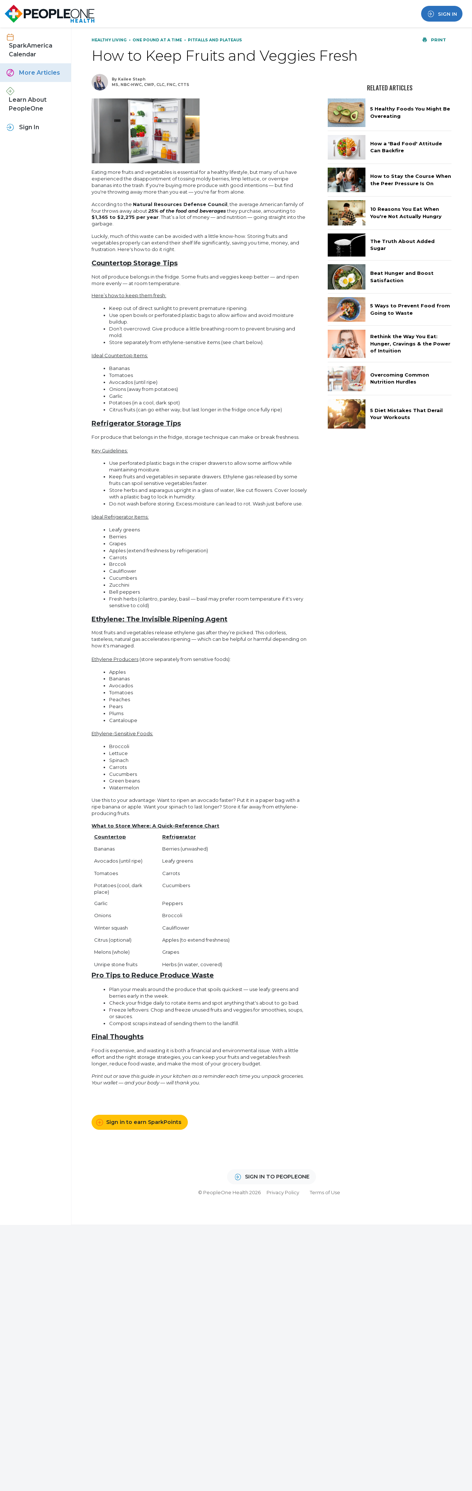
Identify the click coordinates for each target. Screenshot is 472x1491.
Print (434, 39)
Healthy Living (110, 40)
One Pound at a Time (158, 40)
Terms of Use (325, 1192)
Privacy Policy (283, 1192)
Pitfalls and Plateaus (215, 40)
